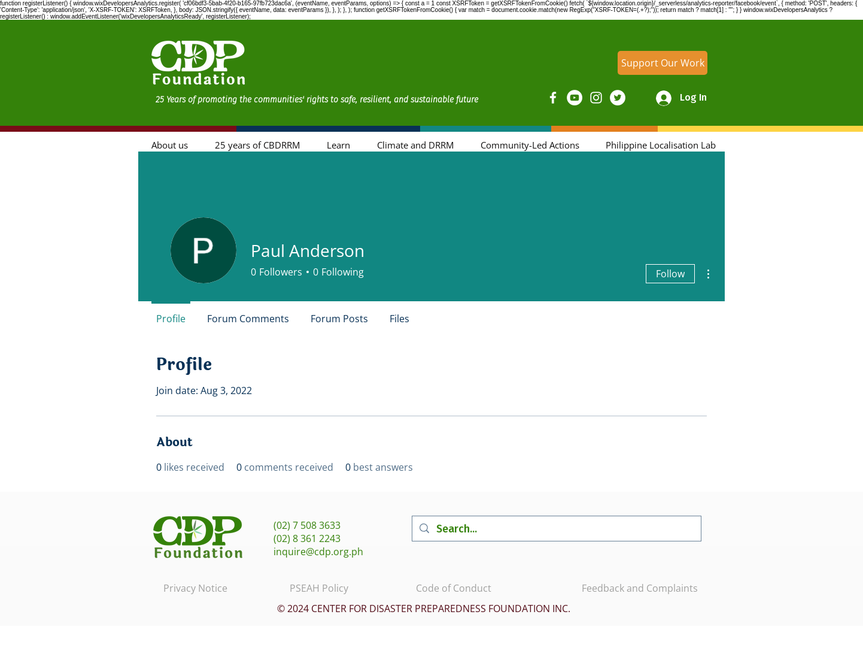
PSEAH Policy (319, 588)
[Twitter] (617, 97)
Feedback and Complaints (640, 588)
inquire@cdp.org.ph (318, 551)
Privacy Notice (195, 588)
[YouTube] (574, 97)
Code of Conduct (453, 588)
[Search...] (556, 528)
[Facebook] (553, 97)
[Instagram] (596, 97)
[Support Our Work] (662, 63)
